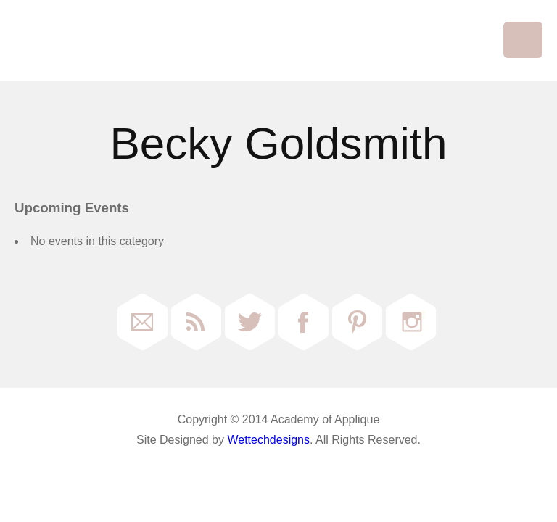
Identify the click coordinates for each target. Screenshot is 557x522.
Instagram (411, 322)
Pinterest (357, 322)
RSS (196, 322)
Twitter (250, 322)
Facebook (303, 322)
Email (142, 322)
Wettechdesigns (268, 440)
